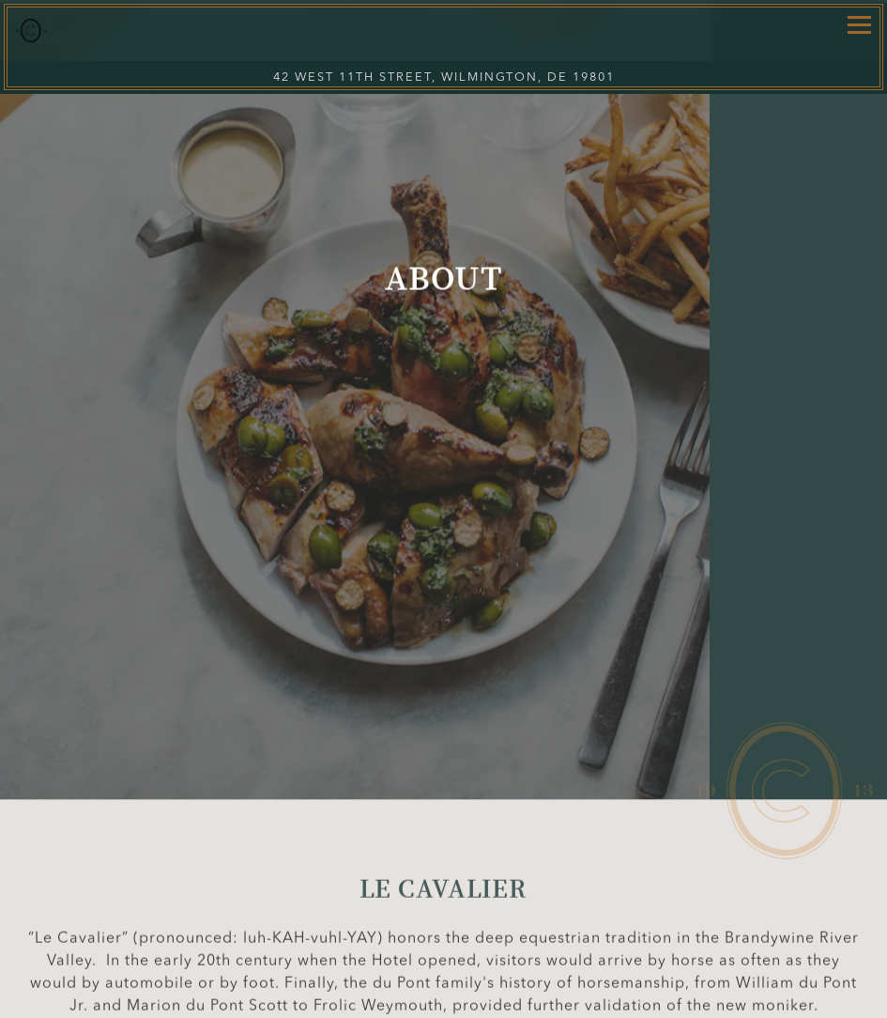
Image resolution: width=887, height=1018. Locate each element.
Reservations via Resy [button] (443, 1000)
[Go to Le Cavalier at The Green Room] (443, 77)
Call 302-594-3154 (444, 962)
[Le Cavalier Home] (91, 30)
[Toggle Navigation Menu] (859, 25)
